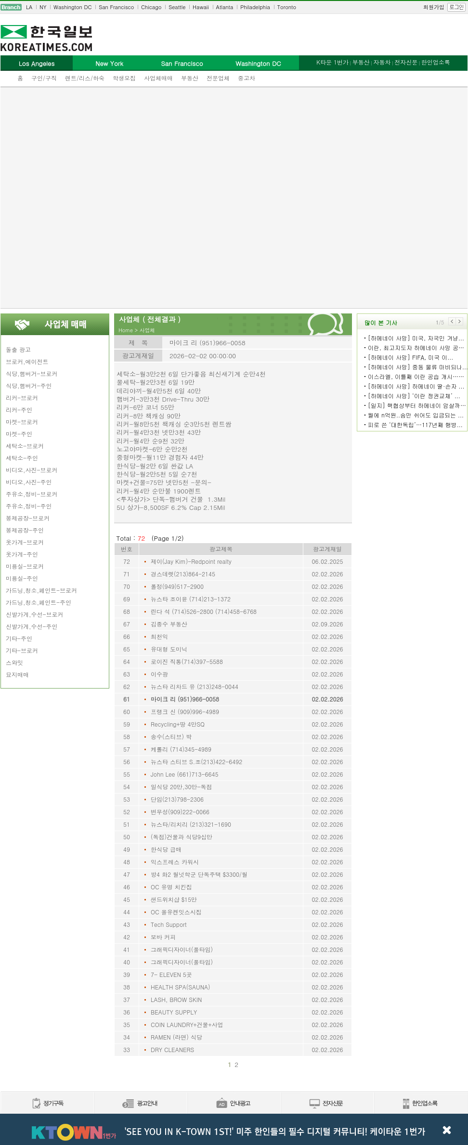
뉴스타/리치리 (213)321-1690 (191, 824)
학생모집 (124, 78)
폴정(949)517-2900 (177, 586)
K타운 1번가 (332, 62)
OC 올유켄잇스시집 (176, 912)
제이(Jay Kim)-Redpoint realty (191, 561)
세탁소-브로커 (25, 446)
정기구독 (46, 1104)
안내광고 (233, 1104)
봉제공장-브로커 (28, 518)
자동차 (381, 62)
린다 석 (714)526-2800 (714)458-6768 (204, 611)
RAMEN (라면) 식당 (176, 1037)
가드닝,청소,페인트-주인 (38, 602)
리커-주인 (19, 409)
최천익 (159, 636)
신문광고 (140, 1104)
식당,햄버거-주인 (29, 385)
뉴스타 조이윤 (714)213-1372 (191, 599)
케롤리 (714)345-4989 (181, 749)
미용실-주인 (22, 578)
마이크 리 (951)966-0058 (185, 699)
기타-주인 (19, 638)
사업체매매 (158, 78)
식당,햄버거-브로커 (32, 373)
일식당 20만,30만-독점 (181, 786)
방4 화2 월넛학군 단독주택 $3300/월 (199, 874)
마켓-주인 (19, 433)
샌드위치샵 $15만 (174, 899)
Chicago (151, 7)
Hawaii (201, 7)
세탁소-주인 (22, 458)
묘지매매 (17, 674)
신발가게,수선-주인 (32, 626)
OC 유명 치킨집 (171, 887)
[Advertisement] (110, 197)
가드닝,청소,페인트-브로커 (41, 590)
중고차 (246, 78)
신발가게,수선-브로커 (35, 614)
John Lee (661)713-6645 (185, 774)
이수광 (159, 674)
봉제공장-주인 (25, 530)
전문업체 (218, 78)
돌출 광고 (18, 349)
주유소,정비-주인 (29, 506)
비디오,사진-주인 (29, 482)
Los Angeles (36, 63)
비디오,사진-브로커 (32, 470)
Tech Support (169, 924)
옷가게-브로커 (25, 542)
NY (42, 7)
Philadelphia (255, 7)
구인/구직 (44, 78)
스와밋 (14, 662)
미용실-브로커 (25, 566)
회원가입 (433, 7)
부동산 (189, 78)
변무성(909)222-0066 (180, 811)
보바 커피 (163, 937)
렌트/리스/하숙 (84, 78)
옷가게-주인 (22, 554)
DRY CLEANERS (172, 1049)
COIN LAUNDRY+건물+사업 (187, 1024)
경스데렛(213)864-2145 (183, 574)
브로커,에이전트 (27, 361)
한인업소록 (435, 62)
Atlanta (225, 7)
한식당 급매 (166, 849)
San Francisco (116, 7)
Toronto (286, 7)
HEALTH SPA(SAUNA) (180, 987)
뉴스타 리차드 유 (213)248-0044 (194, 686)
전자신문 (405, 62)
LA (29, 7)
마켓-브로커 (22, 421)
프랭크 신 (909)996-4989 (185, 711)
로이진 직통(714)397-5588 (187, 661)
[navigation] (234, 7)
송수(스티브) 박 (171, 736)
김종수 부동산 (169, 624)
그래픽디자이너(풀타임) (182, 949)
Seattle (177, 7)
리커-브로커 (22, 397)
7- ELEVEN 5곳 (171, 974)
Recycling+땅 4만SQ (178, 724)
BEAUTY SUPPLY (174, 1012)
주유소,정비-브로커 (32, 494)
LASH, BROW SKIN (176, 999)
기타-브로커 (22, 650)
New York (109, 63)
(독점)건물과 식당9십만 (181, 837)
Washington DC (72, 7)
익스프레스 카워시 (175, 862)
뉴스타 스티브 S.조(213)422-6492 (196, 761)
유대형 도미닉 (169, 649)
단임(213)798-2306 (177, 799)
